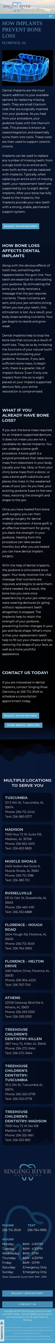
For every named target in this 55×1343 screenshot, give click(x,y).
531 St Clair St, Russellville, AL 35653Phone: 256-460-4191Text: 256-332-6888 (26, 907)
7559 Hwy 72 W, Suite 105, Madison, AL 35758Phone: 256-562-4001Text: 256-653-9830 (23, 844)
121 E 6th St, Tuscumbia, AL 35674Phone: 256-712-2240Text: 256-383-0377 (24, 812)
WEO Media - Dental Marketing (23, 1314)
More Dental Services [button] (23, 725)
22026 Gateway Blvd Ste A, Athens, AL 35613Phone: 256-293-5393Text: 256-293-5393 (24, 1012)
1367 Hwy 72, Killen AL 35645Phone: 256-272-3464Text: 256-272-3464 (25, 1046)
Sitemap (27, 1320)
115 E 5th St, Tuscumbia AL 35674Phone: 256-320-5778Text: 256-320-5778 (24, 1087)
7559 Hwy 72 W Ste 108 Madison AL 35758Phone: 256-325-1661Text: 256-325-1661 (26, 1131)
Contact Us (27, 1309)
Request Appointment (27, 1298)
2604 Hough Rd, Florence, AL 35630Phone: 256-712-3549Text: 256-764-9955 (26, 941)
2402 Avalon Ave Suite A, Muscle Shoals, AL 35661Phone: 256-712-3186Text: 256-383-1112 (23, 875)
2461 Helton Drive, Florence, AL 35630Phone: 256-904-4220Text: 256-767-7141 (27, 978)
